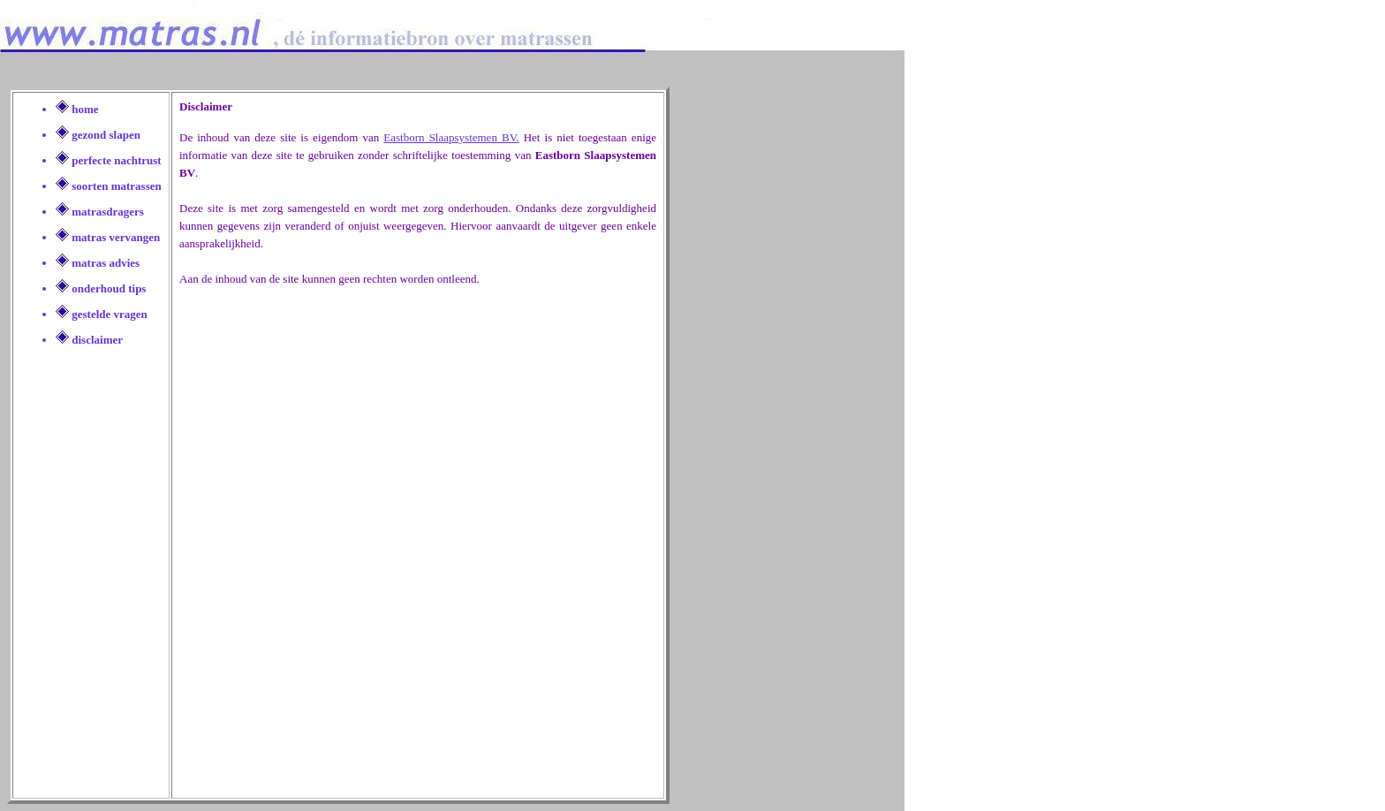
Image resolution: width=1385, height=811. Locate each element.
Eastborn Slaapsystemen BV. (450, 137)
